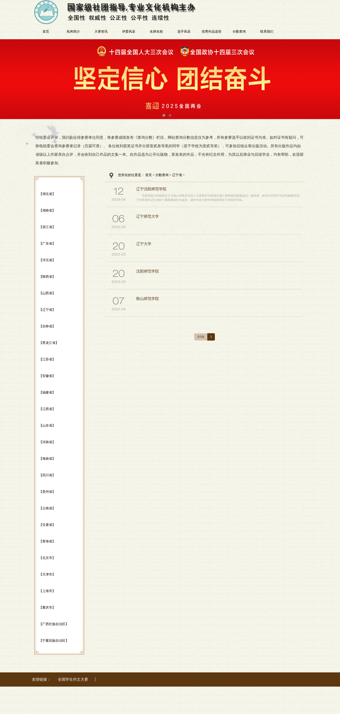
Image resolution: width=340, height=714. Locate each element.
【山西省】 (47, 293)
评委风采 (139, 31)
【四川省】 (47, 475)
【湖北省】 (47, 194)
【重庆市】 (47, 607)
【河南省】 (47, 442)
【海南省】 (47, 458)
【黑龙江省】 (49, 343)
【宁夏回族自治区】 (54, 640)
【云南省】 (47, 508)
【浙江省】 (47, 227)
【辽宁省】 (47, 310)
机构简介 (84, 31)
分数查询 (250, 31)
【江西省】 (47, 409)
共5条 (200, 336)
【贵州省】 (47, 491)
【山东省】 (47, 425)
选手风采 (194, 31)
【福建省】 (47, 392)
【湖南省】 (47, 210)
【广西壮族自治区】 (54, 624)
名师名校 (167, 31)
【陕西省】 (47, 276)
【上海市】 (47, 591)
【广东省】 (47, 243)
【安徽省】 (47, 376)
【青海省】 (47, 541)
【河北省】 (47, 260)
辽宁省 (177, 175)
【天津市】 (47, 574)
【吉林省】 (47, 326)
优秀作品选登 (222, 31)
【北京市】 (47, 558)
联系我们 (277, 31)
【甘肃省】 (47, 525)
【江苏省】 (47, 359)
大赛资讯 (112, 31)
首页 (56, 31)
